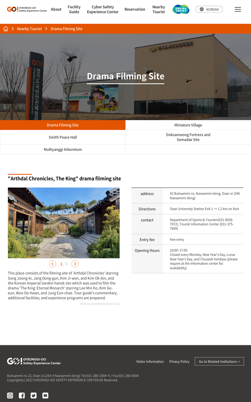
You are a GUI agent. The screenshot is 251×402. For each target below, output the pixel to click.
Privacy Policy (179, 361)
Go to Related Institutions (219, 361)
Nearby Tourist (158, 9)
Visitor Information (150, 361)
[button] (52, 263)
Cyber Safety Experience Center (103, 9)
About (56, 9)
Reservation (135, 9)
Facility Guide (74, 9)
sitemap (238, 9)
